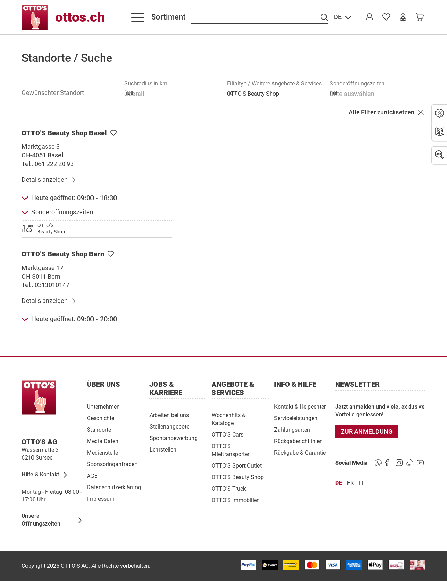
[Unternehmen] (103, 406)
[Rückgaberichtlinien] (298, 441)
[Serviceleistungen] (295, 418)
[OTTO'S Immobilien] (236, 500)
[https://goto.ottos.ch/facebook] (388, 463)
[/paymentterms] (248, 565)
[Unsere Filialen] (403, 17)
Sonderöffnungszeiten (357, 83)
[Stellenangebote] (169, 426)
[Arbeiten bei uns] (169, 414)
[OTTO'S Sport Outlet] (237, 465)
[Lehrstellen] (162, 449)
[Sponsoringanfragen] (112, 464)
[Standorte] (99, 429)
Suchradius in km (145, 83)
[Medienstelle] (102, 452)
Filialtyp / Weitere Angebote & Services (274, 83)
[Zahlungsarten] (292, 429)
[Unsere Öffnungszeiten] (52, 520)
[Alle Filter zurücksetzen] (387, 112)
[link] (386, 17)
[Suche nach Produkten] (259, 17)
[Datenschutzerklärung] (114, 487)
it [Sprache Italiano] (361, 482)
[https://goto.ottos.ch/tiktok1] (409, 463)
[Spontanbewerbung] (173, 437)
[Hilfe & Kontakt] (45, 474)
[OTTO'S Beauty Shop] (238, 477)
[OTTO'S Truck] (229, 488)
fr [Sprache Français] (350, 482)
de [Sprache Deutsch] (338, 482)
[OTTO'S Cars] (227, 434)
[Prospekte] (439, 132)
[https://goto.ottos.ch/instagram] (399, 463)
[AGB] (92, 475)
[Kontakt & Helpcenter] (300, 406)
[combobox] (172, 93)
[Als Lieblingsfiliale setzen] (113, 133)
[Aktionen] (439, 113)
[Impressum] (101, 498)
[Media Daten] (102, 441)
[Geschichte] (100, 418)
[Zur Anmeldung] (366, 431)
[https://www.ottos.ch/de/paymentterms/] (375, 565)
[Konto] (369, 17)
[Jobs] (439, 155)
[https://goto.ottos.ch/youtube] (420, 463)
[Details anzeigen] (49, 180)
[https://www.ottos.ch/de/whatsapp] (378, 463)
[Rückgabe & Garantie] (300, 452)
